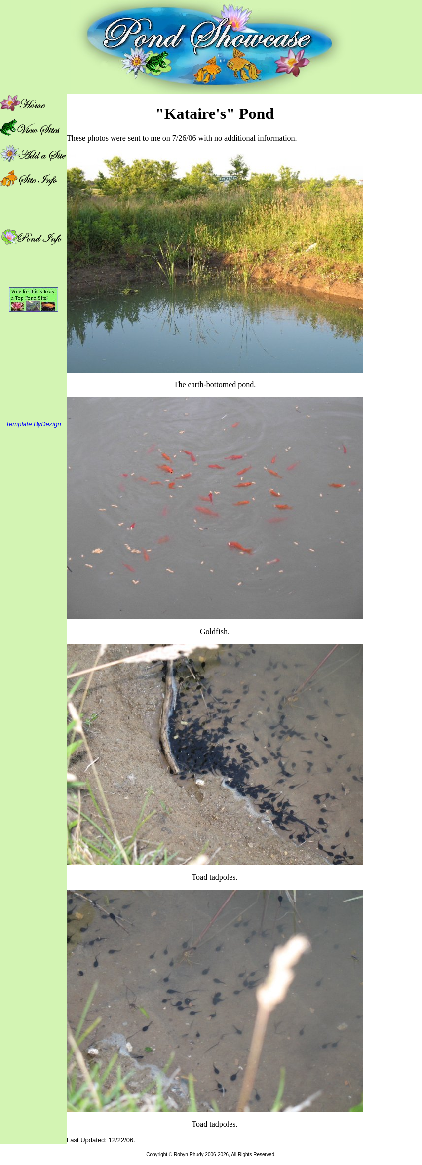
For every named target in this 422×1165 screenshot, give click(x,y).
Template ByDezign (33, 424)
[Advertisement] (392, 242)
